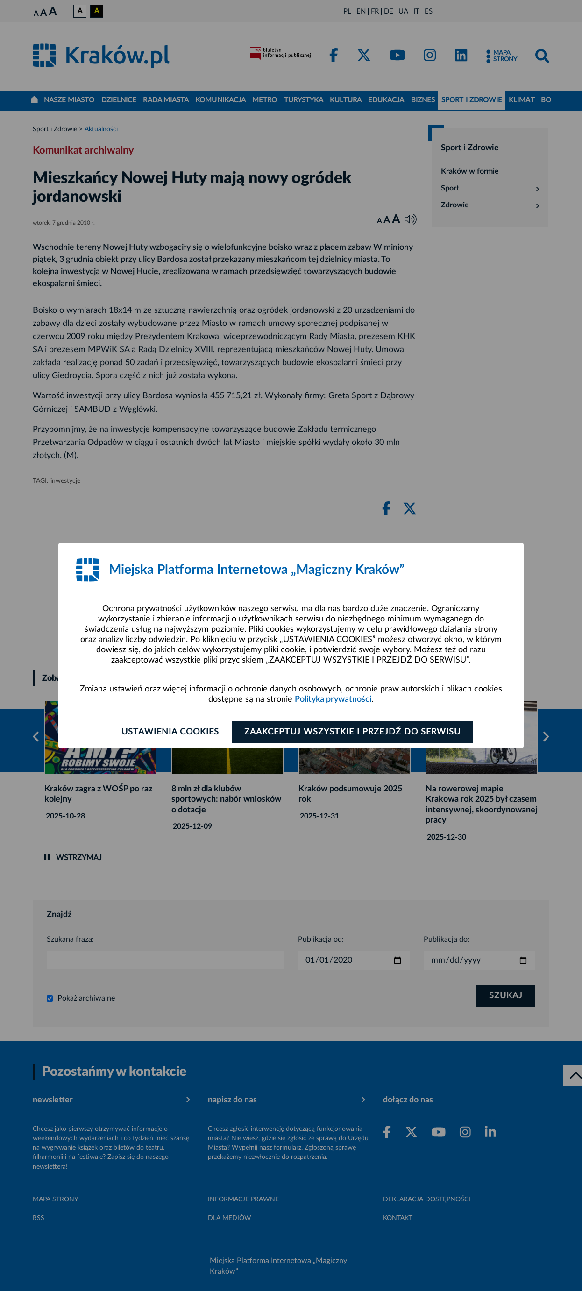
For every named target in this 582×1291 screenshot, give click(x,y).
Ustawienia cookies (170, 732)
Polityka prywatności (333, 699)
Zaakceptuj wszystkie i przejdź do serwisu (352, 732)
